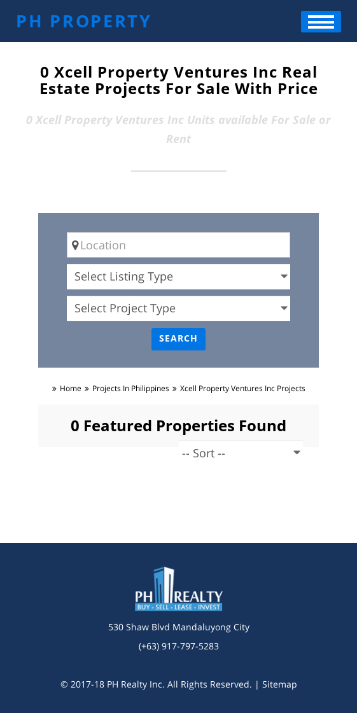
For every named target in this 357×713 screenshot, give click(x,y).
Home (70, 388)
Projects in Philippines (130, 388)
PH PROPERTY (84, 20)
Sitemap (279, 684)
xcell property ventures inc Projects (242, 388)
